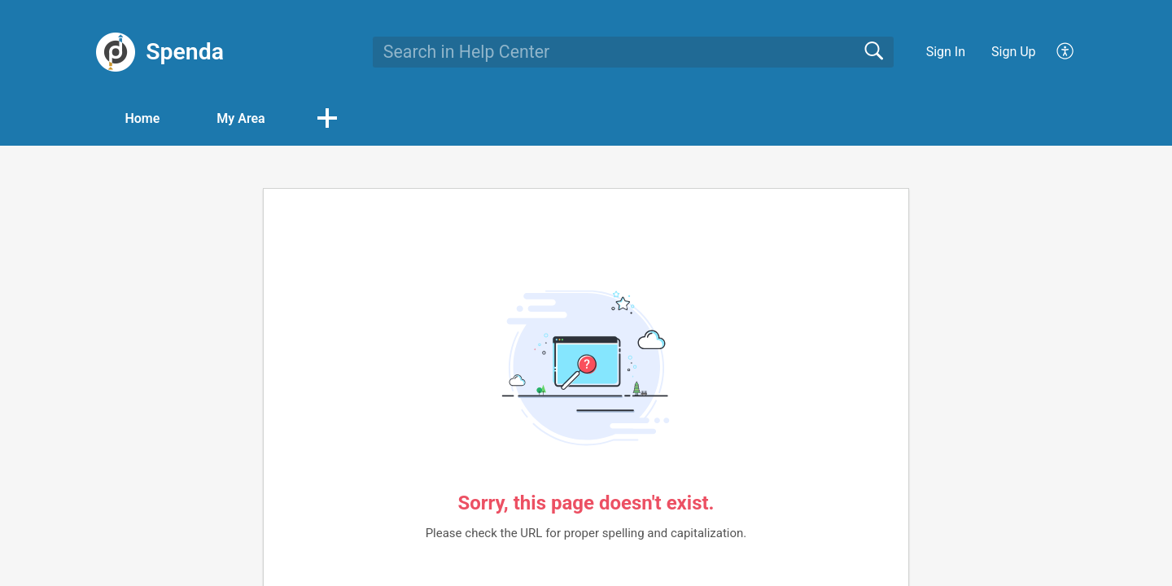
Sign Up (1013, 51)
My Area (240, 118)
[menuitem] (1056, 52)
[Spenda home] (115, 52)
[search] (633, 52)
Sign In (945, 51)
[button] (327, 120)
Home (142, 118)
